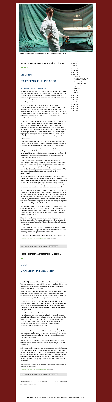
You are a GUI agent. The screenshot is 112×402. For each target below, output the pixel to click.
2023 (74, 70)
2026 (74, 63)
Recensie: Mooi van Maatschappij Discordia (40, 254)
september (77, 86)
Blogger (82, 397)
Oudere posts (63, 381)
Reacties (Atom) (32, 384)
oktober (76, 76)
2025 (74, 66)
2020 (74, 95)
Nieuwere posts (25, 381)
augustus (76, 88)
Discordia (50, 369)
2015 (74, 106)
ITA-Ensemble (52, 238)
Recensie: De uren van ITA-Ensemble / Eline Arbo (43, 63)
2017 (74, 102)
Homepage (44, 381)
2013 (74, 110)
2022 (74, 72)
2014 (74, 108)
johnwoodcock (64, 397)
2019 (74, 97)
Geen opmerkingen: (42, 246)
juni (75, 92)
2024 (74, 68)
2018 (74, 99)
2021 (74, 74)
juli (75, 90)
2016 (74, 104)
